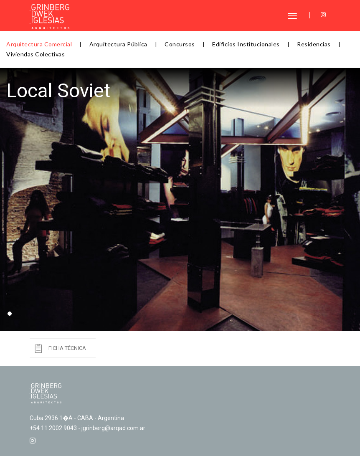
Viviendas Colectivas (35, 54)
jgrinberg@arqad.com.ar (113, 428)
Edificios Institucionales (246, 44)
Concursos (180, 44)
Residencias (314, 44)
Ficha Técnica (67, 348)
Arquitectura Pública (118, 44)
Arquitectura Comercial (39, 44)
